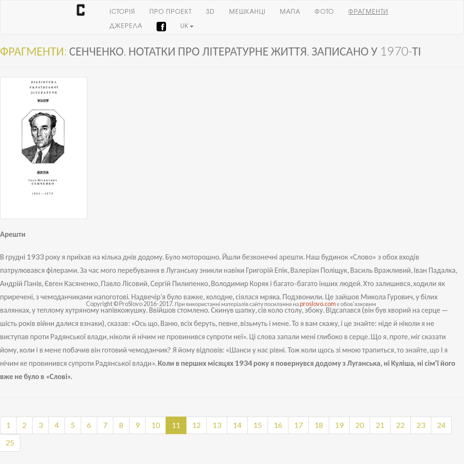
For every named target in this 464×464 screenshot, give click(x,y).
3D (210, 12)
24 (441, 424)
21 (380, 424)
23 (421, 424)
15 (257, 424)
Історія (122, 12)
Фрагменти (368, 12)
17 (298, 424)
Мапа (290, 12)
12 (196, 424)
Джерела (126, 26)
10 (155, 424)
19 (339, 424)
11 (176, 424)
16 (278, 424)
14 (237, 424)
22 (400, 424)
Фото (324, 12)
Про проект (170, 12)
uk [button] (187, 26)
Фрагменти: (33, 51)
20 (359, 424)
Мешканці (247, 12)
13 (217, 424)
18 (319, 424)
